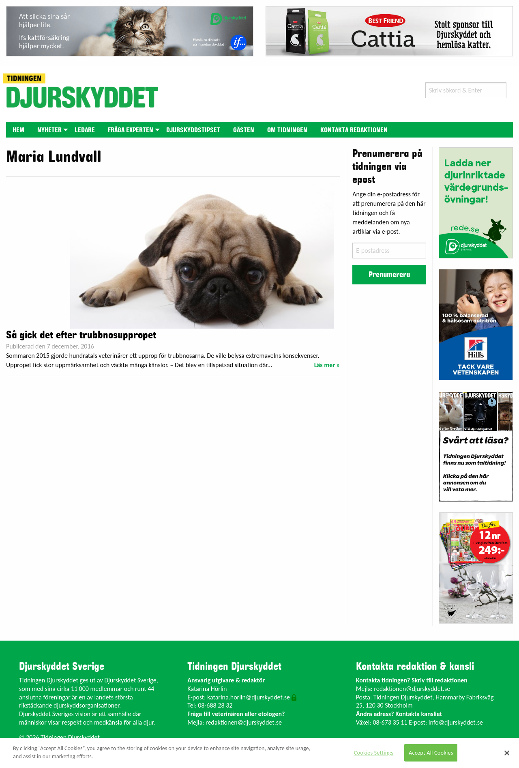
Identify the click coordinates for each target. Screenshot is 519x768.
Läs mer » (327, 365)
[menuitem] (18, 130)
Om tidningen (287, 130)
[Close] (506, 753)
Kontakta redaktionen (354, 130)
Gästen (243, 130)
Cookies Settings (373, 752)
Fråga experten (130, 130)
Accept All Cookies (431, 752)
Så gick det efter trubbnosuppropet (81, 335)
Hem (18, 130)
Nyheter (49, 130)
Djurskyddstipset (193, 130)
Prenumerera (389, 274)
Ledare (85, 130)
